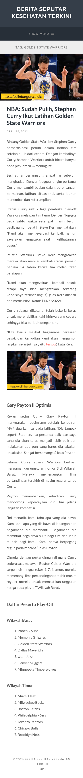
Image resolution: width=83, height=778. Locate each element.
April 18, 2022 (17, 131)
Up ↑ (43, 769)
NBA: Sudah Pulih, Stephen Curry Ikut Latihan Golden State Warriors (41, 115)
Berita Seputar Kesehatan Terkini (42, 12)
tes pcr (51, 344)
